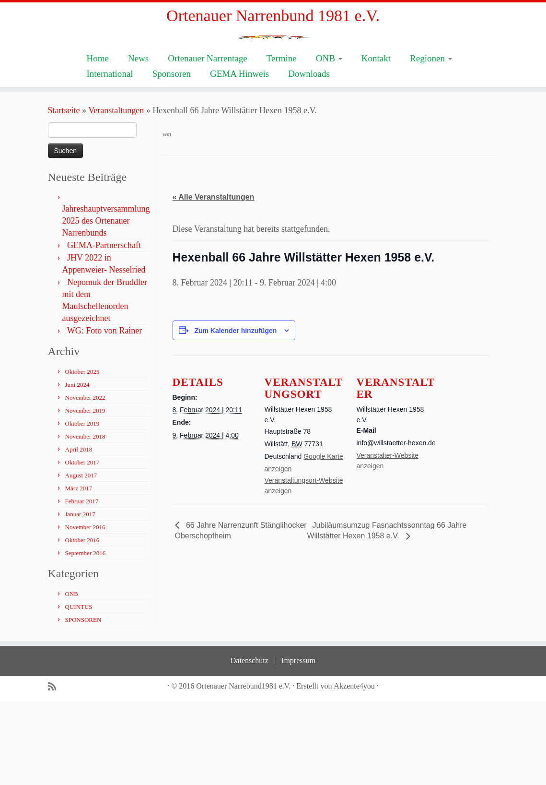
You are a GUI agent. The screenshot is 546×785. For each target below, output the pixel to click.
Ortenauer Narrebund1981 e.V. (243, 770)
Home (97, 142)
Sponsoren (171, 158)
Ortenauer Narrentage (207, 142)
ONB (329, 142)
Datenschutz (249, 744)
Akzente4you (354, 770)
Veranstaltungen (116, 194)
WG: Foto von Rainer (104, 414)
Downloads (309, 158)
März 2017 (79, 572)
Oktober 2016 (82, 624)
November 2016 (85, 611)
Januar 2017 (80, 598)
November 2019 (85, 494)
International (109, 158)
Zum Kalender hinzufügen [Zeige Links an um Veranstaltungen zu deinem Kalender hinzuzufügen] (235, 415)
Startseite (64, 194)
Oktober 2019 (82, 507)
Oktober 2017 (82, 546)
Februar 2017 (82, 585)
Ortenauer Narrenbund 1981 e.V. (273, 19)
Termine (282, 142)
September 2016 (85, 637)
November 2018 (85, 520)
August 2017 (81, 559)
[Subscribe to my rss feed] (55, 771)
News (138, 142)
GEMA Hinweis (239, 158)
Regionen (431, 142)
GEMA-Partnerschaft (104, 329)
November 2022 (85, 481)
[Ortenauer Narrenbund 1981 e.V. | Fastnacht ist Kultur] (273, 82)
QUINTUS (79, 690)
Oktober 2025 (82, 455)
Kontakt (376, 142)
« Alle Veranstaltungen (214, 281)
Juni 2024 (77, 468)
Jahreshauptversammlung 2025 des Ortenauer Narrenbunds (106, 304)
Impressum (298, 744)
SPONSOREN (83, 703)
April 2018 (79, 533)
